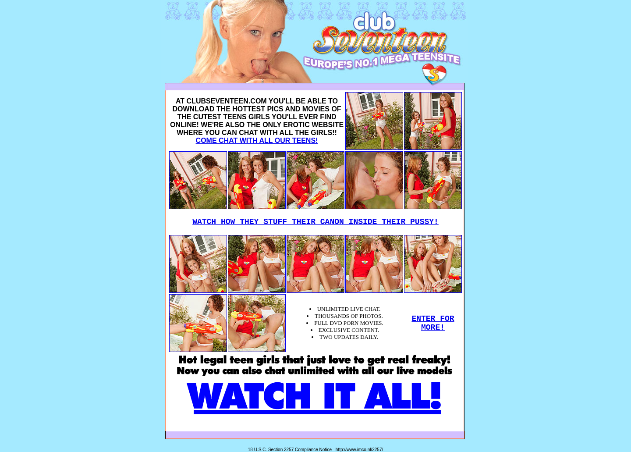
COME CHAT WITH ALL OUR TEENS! (257, 140)
